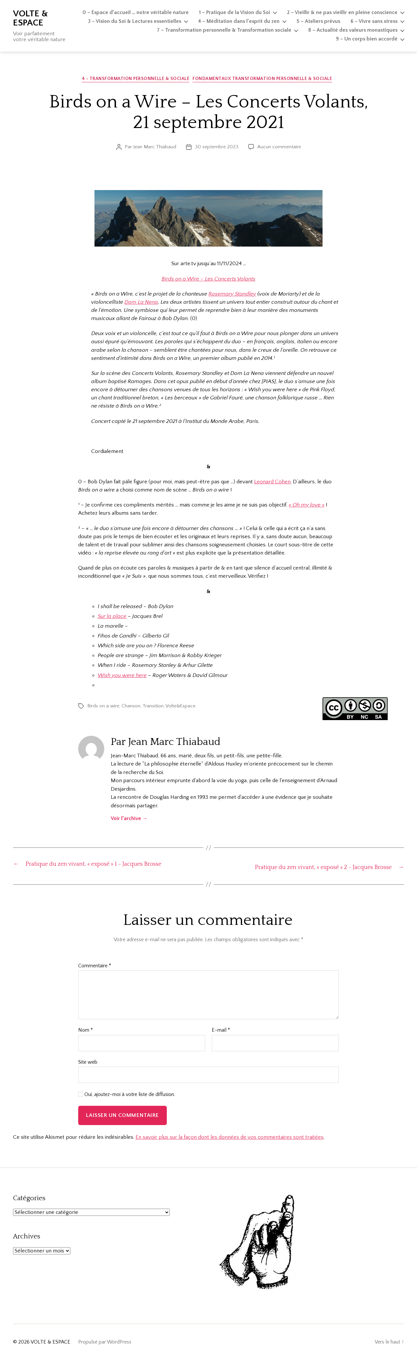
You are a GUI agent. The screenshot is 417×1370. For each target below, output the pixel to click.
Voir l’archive (129, 820)
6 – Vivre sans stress (374, 21)
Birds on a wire (103, 707)
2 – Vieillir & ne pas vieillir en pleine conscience (342, 12)
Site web (87, 1072)
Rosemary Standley (232, 295)
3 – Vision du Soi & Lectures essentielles (134, 21)
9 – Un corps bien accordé (366, 39)
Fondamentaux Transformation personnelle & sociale (265, 80)
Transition (153, 707)
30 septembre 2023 (216, 148)
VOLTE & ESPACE (30, 18)
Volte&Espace (180, 707)
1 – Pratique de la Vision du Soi (234, 12)
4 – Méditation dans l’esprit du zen (239, 21)
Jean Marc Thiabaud (154, 148)
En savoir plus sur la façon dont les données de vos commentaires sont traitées (230, 1147)
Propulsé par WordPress (104, 1352)
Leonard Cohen (272, 483)
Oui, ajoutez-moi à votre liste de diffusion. (126, 1104)
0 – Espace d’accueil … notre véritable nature (135, 12)
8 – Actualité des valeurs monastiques (352, 30)
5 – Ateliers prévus (318, 21)
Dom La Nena (141, 304)
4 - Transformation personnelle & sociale (136, 80)
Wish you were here (122, 677)
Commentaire (94, 976)
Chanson (131, 707)
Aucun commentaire (279, 148)
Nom (85, 1040)
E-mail (221, 1040)
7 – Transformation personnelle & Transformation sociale (224, 30)
